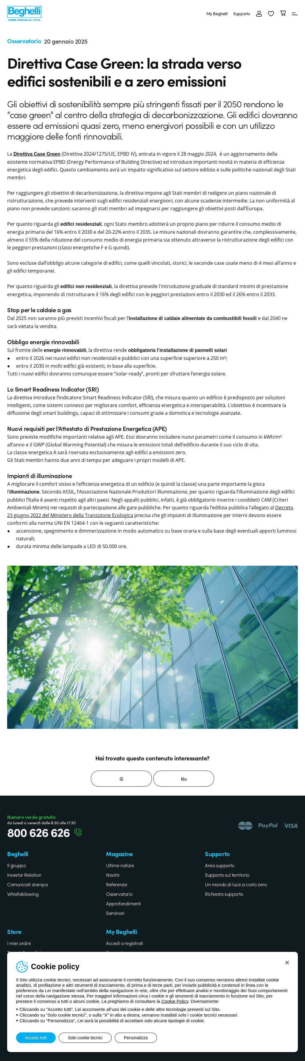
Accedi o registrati (124, 943)
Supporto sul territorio (227, 874)
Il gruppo (16, 865)
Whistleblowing (22, 893)
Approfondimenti (123, 903)
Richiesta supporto (224, 893)
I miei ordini (19, 943)
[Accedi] (259, 13)
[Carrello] (283, 13)
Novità (112, 874)
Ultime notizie (120, 865)
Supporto (241, 13)
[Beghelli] (24, 13)
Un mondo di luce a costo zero (236, 884)
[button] (271, 13)
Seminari (115, 913)
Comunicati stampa (27, 884)
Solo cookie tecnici (85, 1037)
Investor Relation (24, 874)
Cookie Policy (174, 1001)
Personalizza (136, 1037)
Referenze (116, 884)
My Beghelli (217, 13)
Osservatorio (119, 893)
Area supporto (219, 865)
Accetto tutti (36, 1037)
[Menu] (295, 13)
